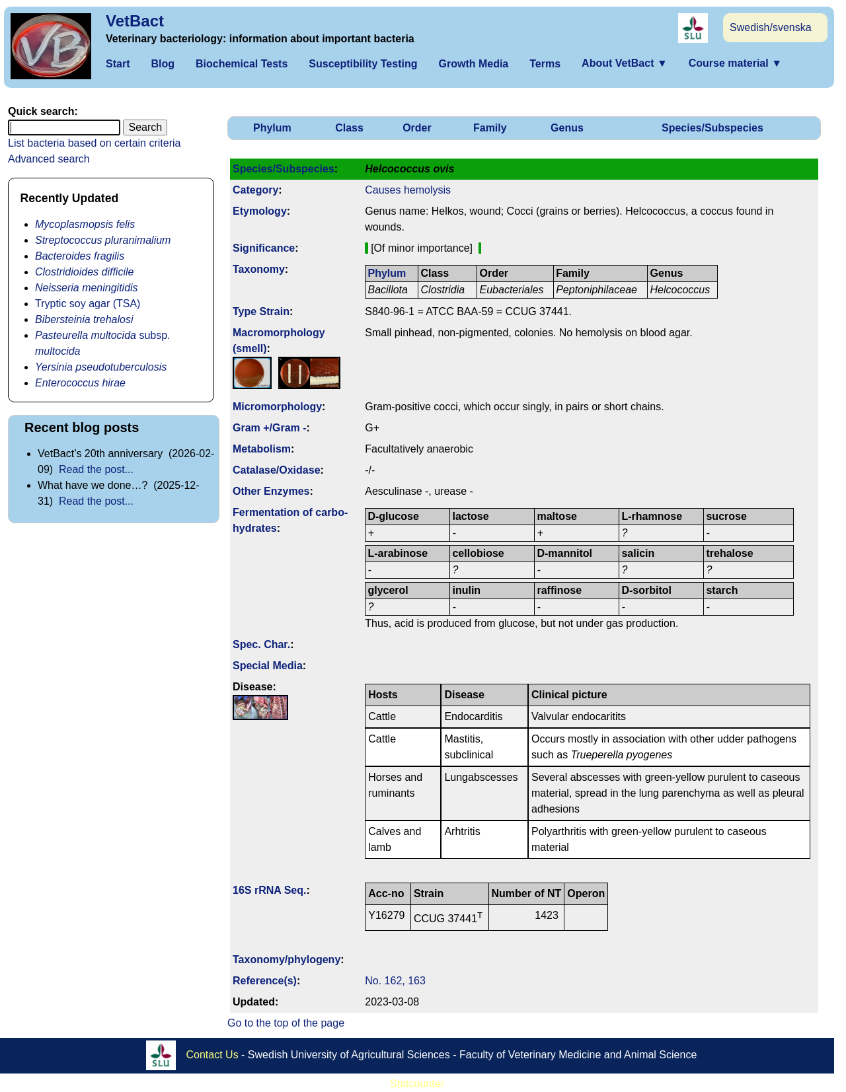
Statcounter (417, 1083)
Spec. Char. (261, 644)
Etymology (260, 211)
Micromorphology (277, 406)
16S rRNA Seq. (269, 890)
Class (349, 127)
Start (118, 63)
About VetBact (625, 63)
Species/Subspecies (712, 127)
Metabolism (262, 449)
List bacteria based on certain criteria (94, 143)
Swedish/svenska (771, 27)
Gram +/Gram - (270, 427)
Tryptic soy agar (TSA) (87, 303)
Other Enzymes (271, 491)
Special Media (268, 665)
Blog (162, 63)
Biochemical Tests (242, 63)
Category (255, 190)
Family (490, 127)
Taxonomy (259, 269)
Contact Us (212, 1054)
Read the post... (96, 469)
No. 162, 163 (395, 980)
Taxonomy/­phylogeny (286, 959)
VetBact (135, 21)
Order (417, 127)
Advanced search (49, 158)
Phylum (272, 127)
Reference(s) (265, 980)
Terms (544, 63)
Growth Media (473, 63)
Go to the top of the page (285, 1023)
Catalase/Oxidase (277, 470)
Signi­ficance (264, 248)
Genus (567, 127)
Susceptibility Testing (363, 63)
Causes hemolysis (408, 190)
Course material (735, 63)
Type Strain (261, 311)
